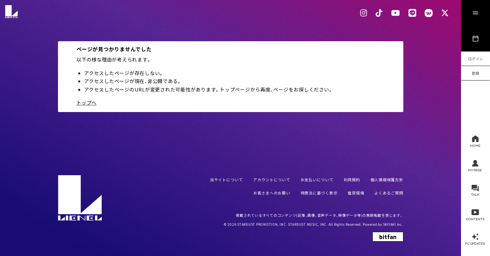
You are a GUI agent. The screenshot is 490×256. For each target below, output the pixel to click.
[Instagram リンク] (363, 13)
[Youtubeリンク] (395, 13)
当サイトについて (226, 179)
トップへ (86, 102)
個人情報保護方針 (386, 179)
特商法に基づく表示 (319, 192)
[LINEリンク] (412, 13)
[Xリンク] (445, 13)
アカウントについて (271, 179)
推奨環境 (356, 192)
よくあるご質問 (388, 192)
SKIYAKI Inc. (393, 224)
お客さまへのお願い (271, 192)
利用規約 (352, 179)
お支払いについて (317, 179)
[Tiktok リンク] (379, 13)
